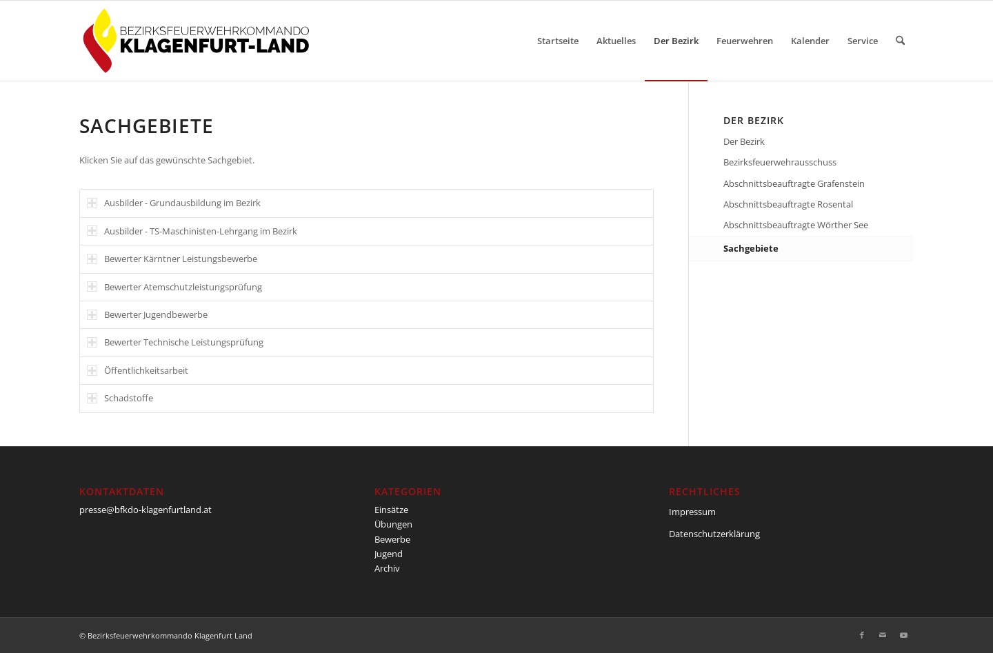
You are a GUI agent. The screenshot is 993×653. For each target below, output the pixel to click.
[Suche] (900, 41)
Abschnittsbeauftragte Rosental (788, 204)
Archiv (387, 568)
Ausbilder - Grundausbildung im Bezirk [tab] (174, 203)
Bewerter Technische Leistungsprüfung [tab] (175, 342)
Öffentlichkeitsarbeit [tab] (137, 370)
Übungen (393, 524)
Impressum (692, 511)
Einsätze (391, 509)
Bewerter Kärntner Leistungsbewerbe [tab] (172, 258)
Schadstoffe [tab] (120, 398)
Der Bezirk (744, 141)
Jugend (388, 553)
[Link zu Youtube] (903, 635)
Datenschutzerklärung (714, 534)
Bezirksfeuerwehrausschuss (779, 162)
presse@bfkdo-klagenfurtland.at (145, 509)
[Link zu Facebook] (862, 635)
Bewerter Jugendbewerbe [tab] (147, 314)
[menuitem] (558, 41)
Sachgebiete (751, 248)
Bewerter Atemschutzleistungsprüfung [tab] (174, 287)
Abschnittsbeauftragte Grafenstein (794, 183)
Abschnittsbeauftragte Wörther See (795, 225)
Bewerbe (392, 539)
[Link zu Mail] (882, 635)
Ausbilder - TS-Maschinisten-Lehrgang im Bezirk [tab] (192, 231)
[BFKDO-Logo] (199, 41)
